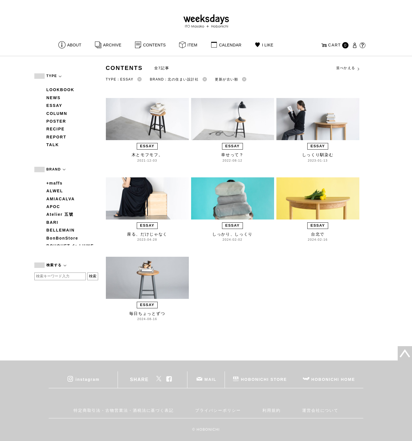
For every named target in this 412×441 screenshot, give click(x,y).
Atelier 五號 (60, 214)
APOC (53, 206)
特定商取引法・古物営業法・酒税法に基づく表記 (124, 410)
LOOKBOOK (60, 89)
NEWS (53, 97)
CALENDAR (230, 45)
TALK (52, 144)
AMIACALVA (60, 199)
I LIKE (268, 45)
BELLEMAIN (60, 230)
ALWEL (54, 191)
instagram (88, 379)
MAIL (211, 379)
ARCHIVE (112, 45)
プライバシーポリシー (218, 410)
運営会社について (320, 410)
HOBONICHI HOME (333, 379)
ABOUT (74, 45)
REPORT (56, 137)
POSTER (56, 121)
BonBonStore (62, 238)
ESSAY (54, 105)
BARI (52, 222)
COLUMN (56, 113)
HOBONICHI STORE (264, 379)
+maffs (54, 183)
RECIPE (55, 129)
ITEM (192, 45)
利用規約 (271, 410)
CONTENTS (154, 45)
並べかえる (348, 68)
